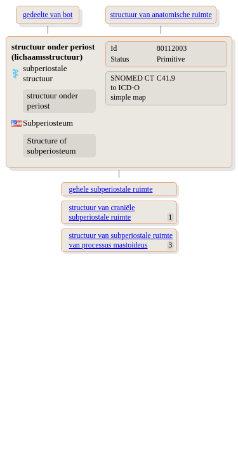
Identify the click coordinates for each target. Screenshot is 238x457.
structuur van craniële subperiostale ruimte (102, 212)
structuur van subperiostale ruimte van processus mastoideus (121, 240)
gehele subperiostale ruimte (111, 189)
